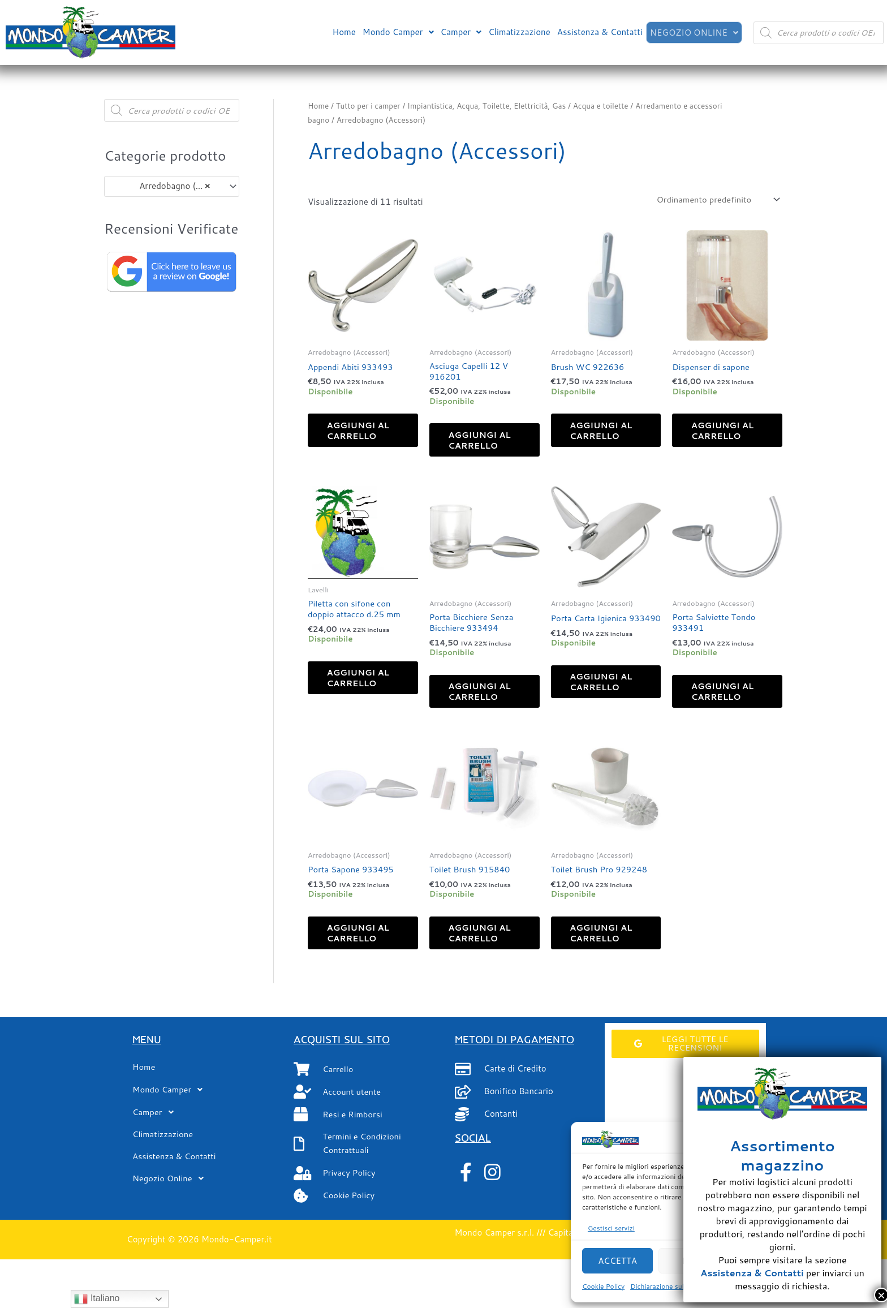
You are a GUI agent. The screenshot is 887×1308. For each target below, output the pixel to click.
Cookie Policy (603, 1286)
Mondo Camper (397, 31)
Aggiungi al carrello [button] (356, 437)
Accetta (617, 1261)
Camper (460, 31)
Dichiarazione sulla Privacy (672, 1286)
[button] (397, 31)
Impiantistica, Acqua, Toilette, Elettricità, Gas (491, 105)
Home (342, 31)
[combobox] (171, 186)
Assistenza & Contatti (598, 31)
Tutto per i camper (369, 105)
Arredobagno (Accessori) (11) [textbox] (166, 186)
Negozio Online (693, 32)
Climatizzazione (518, 31)
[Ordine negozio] (714, 199)
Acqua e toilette (607, 105)
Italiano (96, 1299)
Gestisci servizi (611, 1228)
